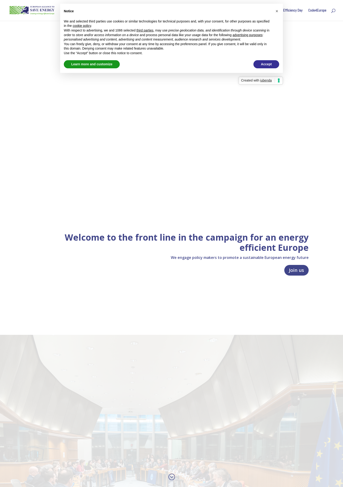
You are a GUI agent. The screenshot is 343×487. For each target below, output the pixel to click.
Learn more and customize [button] (91, 64)
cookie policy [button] (82, 26)
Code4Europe (317, 11)
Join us (296, 270)
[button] (277, 11)
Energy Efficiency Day (287, 11)
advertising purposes (247, 35)
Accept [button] (266, 64)
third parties (144, 30)
